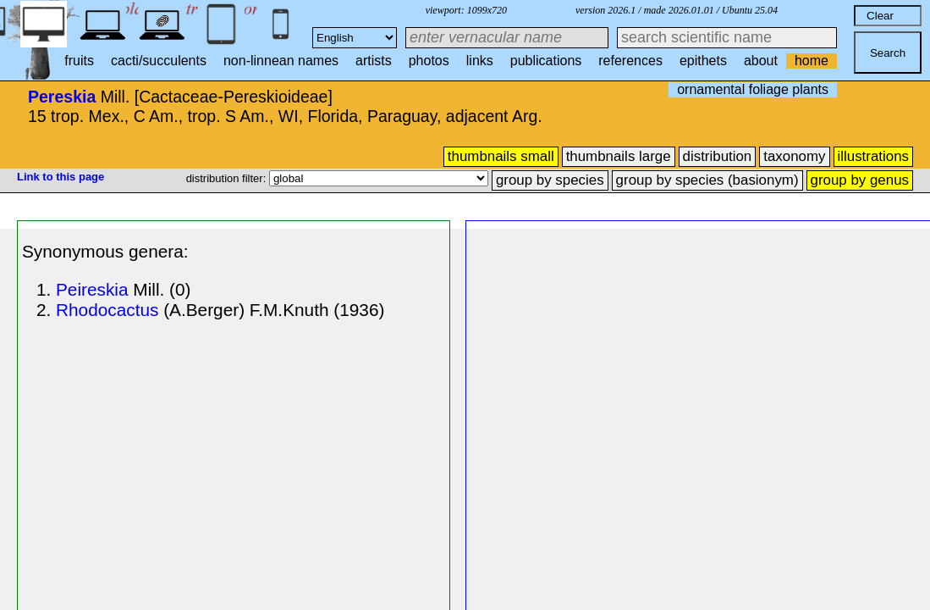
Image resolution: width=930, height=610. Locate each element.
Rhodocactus (107, 309)
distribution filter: (227, 178)
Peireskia (92, 289)
